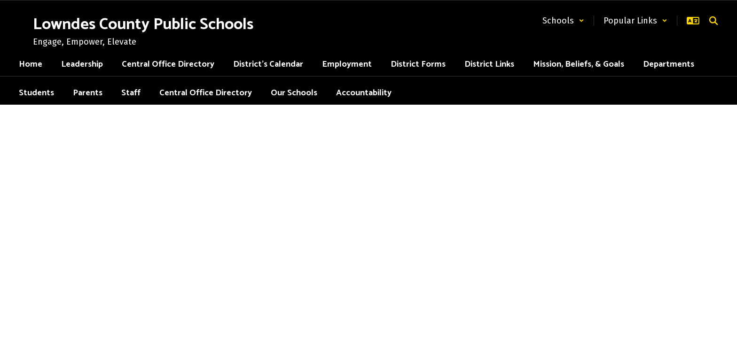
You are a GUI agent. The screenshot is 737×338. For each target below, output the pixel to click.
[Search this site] (713, 20)
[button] (563, 20)
